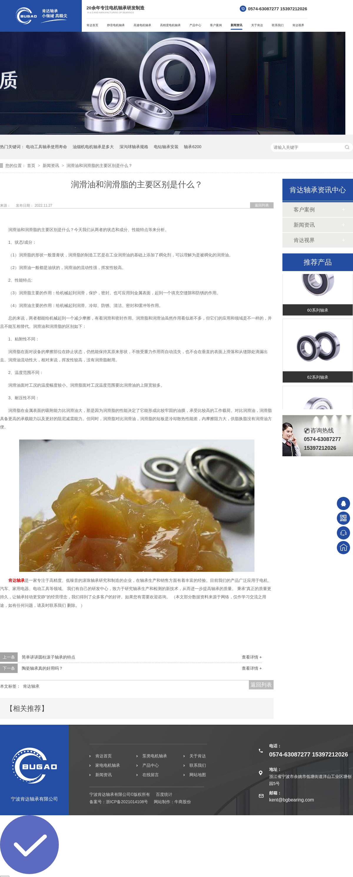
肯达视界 (298, 25)
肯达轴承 (16, 580)
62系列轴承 (317, 377)
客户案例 (216, 25)
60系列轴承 (317, 310)
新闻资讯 (236, 25)
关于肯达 (257, 25)
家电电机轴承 (107, 765)
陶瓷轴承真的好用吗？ (42, 668)
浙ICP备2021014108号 (127, 801)
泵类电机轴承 (154, 756)
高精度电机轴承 (170, 25)
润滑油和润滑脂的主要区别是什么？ (99, 165)
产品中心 (195, 25)
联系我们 (278, 25)
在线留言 (150, 774)
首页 (31, 165)
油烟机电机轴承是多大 (93, 146)
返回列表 (262, 205)
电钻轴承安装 (166, 146)
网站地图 (197, 774)
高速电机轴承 (142, 25)
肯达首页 (92, 25)
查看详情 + (252, 657)
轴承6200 (192, 146)
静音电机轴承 (116, 25)
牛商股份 (182, 801)
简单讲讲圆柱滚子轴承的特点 (48, 657)
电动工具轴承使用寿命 (46, 146)
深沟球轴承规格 (133, 146)
